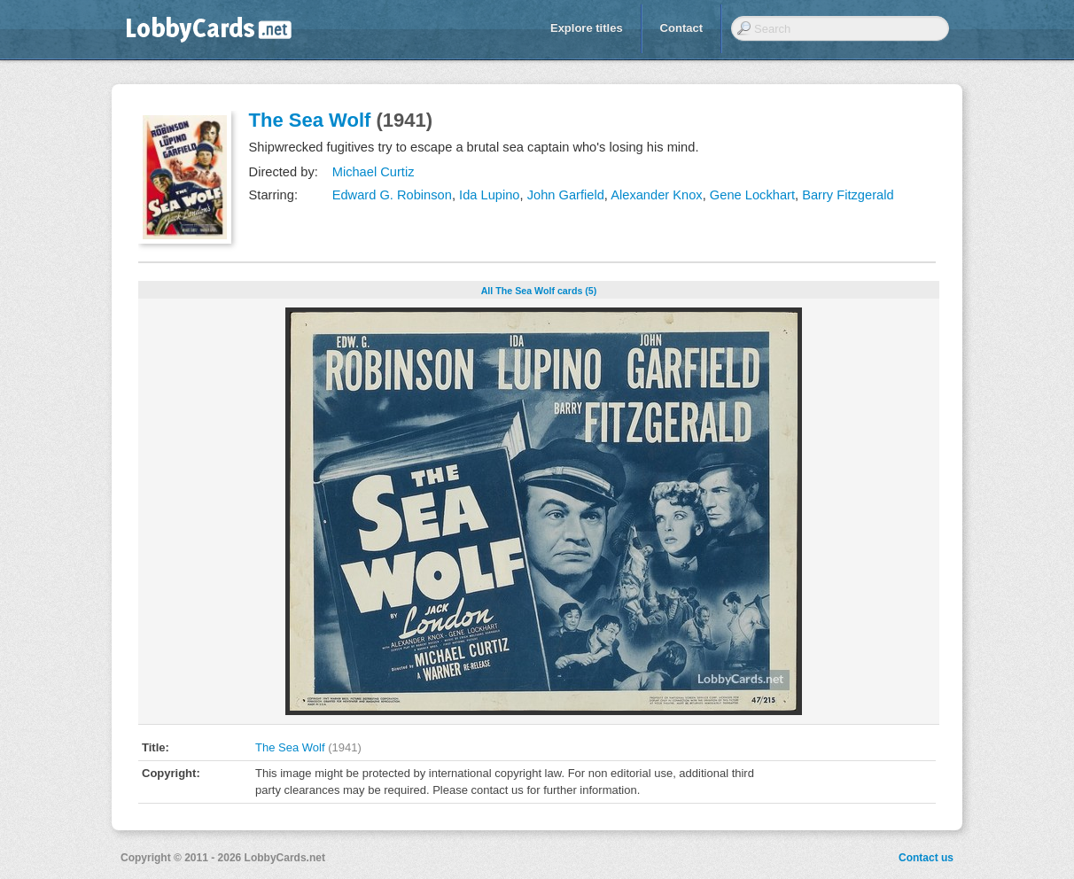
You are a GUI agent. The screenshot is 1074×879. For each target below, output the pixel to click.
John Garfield (565, 195)
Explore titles (586, 28)
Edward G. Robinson (392, 195)
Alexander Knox (656, 195)
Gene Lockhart (752, 195)
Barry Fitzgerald (847, 195)
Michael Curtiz (373, 172)
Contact (681, 28)
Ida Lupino (489, 195)
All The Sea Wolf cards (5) (539, 290)
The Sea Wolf (310, 120)
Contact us (926, 858)
